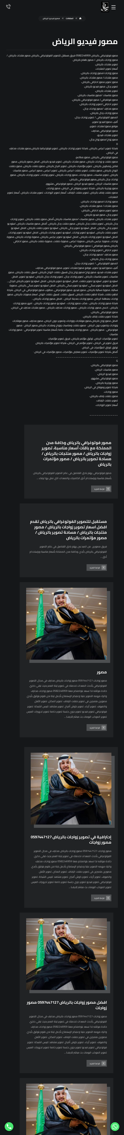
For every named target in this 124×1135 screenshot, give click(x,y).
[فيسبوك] (26, 1116)
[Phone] (9, 1126)
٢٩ (52, 1014)
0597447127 (62, 1068)
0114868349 (62, 1078)
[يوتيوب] (10, 1116)
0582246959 (62, 1073)
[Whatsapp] (115, 1126)
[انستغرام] (18, 1116)
